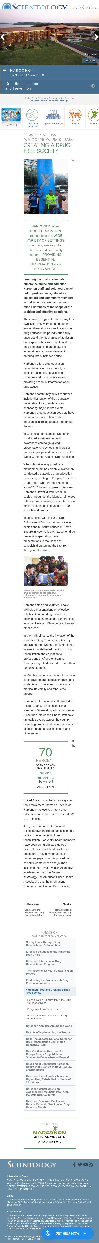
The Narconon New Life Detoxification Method (49, 972)
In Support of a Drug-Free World (55, 1226)
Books (27, 1202)
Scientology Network (46, 1215)
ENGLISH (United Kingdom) (50, 1180)
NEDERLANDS (56, 1183)
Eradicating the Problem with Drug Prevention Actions (47, 982)
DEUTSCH (71, 1183)
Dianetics (28, 1215)
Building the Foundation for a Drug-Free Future (47, 1017)
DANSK (69, 1180)
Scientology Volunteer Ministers (48, 1221)
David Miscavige (54, 1218)
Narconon (12, 1226)
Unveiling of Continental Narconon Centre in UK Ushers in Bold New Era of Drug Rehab (49, 1066)
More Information (57, 1202)
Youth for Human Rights (26, 1228)
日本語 (20, 1183)
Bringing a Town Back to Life (43, 1009)
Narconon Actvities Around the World (49, 1025)
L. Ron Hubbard (15, 1199)
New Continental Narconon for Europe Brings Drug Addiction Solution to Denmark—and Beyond (47, 1054)
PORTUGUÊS (27, 1189)
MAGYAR (81, 1183)
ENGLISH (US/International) (21, 1180)
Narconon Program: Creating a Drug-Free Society (48, 991)
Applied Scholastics (53, 116)
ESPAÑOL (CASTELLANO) (64, 1186)
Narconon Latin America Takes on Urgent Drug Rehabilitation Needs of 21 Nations (48, 1079)
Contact (72, 1202)
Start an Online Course (19, 1221)
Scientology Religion (68, 1215)
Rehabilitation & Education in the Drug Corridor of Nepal (49, 1001)
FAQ (20, 1202)
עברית (10, 1183)
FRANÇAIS (81, 1180)
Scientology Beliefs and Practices (40, 1199)
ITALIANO (13, 1189)
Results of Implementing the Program (49, 1032)
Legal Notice (34, 1239)
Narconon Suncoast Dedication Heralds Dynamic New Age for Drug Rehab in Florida (48, 1104)
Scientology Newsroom (33, 1218)
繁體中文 (42, 1183)
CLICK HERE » (49, 1142)
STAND (47, 1223)
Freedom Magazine (32, 1223)
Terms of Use (19, 1239)
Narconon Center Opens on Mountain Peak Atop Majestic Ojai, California (47, 1091)
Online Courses (39, 1202)
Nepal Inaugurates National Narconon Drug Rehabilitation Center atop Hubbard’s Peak (49, 1041)
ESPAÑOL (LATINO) (39, 1186)
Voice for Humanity (68, 1199)
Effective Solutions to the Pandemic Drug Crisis (48, 953)
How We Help (11, 125)
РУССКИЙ (31, 1183)
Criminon (75, 116)
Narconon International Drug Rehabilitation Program (43, 963)
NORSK (11, 1186)
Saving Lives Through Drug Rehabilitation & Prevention (43, 944)
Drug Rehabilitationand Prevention (21, 86)
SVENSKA (22, 1186)
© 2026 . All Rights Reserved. (37, 1236)
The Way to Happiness (32, 117)
